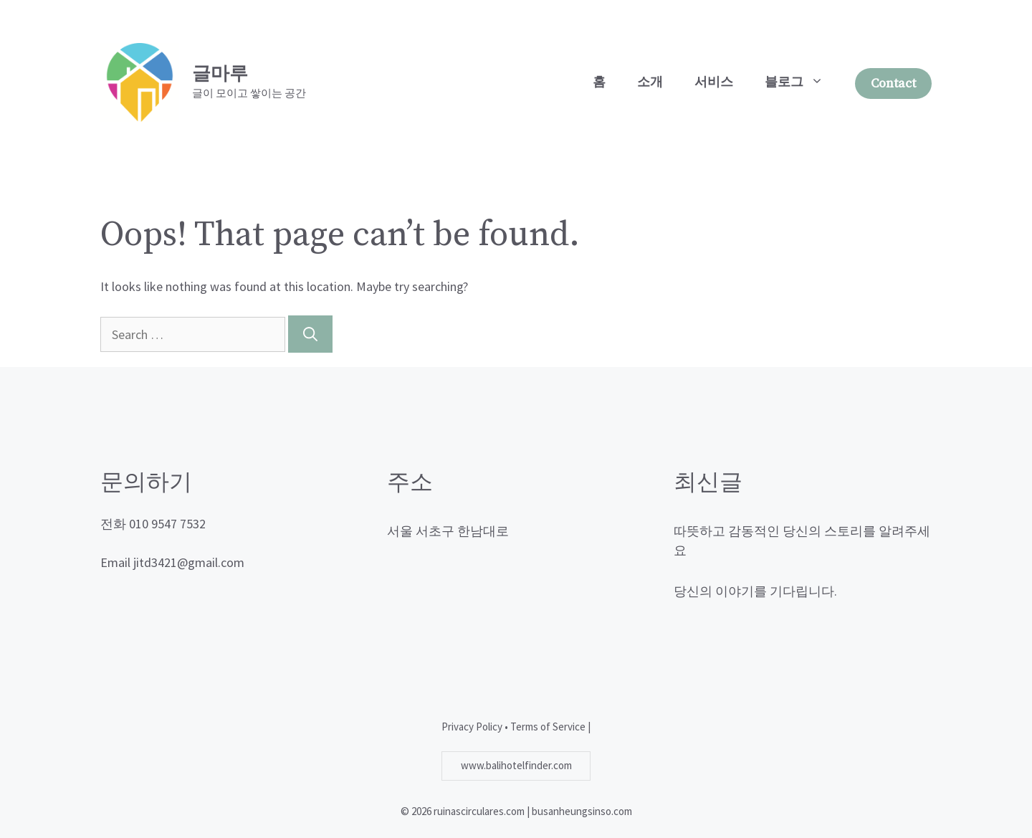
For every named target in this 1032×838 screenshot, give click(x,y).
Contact (893, 83)
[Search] (310, 334)
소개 (650, 82)
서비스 (713, 82)
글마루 (220, 74)
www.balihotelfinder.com (516, 765)
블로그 (802, 82)
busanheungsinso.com (582, 811)
